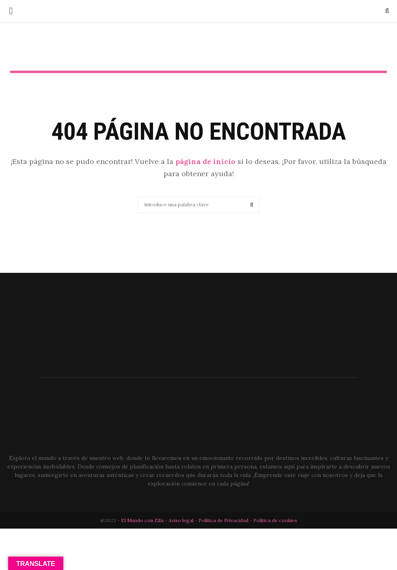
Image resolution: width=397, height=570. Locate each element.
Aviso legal (181, 520)
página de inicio (205, 161)
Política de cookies (275, 520)
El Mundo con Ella (143, 520)
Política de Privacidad (223, 520)
